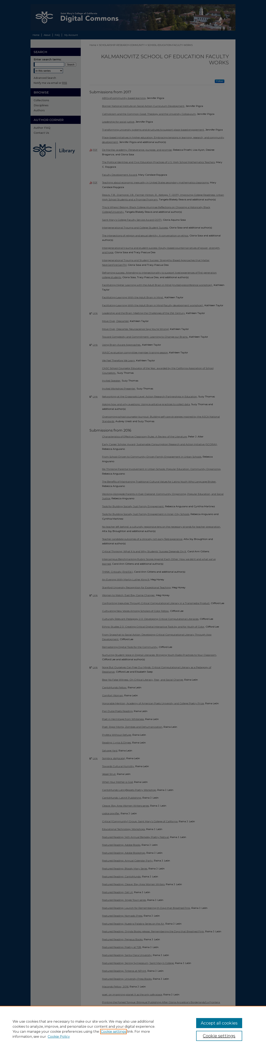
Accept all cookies (219, 1023)
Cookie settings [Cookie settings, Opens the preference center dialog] (219, 1035)
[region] (133, 1029)
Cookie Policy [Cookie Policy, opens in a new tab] (59, 1037)
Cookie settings (113, 1032)
